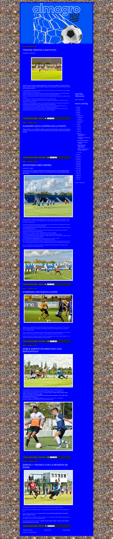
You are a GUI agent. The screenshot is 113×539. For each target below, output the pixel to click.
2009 (77, 175)
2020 (77, 156)
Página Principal (47, 530)
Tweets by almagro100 (79, 99)
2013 (77, 168)
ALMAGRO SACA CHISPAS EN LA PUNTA (44, 126)
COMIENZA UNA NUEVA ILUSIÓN (40, 292)
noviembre (79, 117)
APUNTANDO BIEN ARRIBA (37, 165)
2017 (77, 161)
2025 (77, 108)
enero (78, 152)
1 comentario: (40, 118)
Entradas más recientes (28, 530)
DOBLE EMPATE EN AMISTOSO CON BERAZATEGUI (81, 146)
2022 (77, 114)
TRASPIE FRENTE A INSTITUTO (39, 50)
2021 (77, 154)
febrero (78, 133)
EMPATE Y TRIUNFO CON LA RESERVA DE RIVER (83, 149)
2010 (77, 173)
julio (78, 124)
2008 (77, 177)
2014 (77, 166)
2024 (77, 110)
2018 (77, 159)
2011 (77, 172)
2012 (77, 170)
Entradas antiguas (66, 530)
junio (78, 126)
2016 (77, 163)
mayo (78, 128)
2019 (77, 158)
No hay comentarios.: (42, 157)
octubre (79, 119)
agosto (78, 122)
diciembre (79, 115)
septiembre (79, 121)
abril (78, 129)
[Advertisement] (82, 68)
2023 (77, 112)
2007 (77, 179)
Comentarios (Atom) (32, 532)
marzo (78, 131)
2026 (77, 107)
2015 (77, 165)
